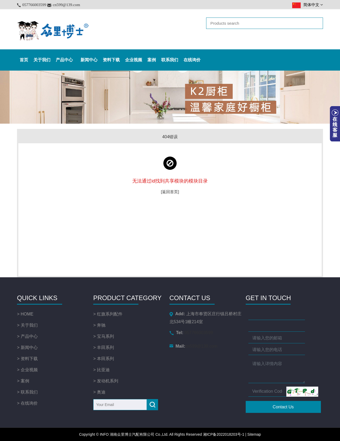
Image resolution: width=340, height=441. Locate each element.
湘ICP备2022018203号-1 (223, 434)
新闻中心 (88, 60)
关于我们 (41, 60)
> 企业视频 (27, 370)
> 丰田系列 (103, 347)
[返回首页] (170, 191)
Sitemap (254, 434)
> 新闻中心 (27, 347)
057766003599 (34, 5)
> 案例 (23, 381)
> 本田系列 (103, 358)
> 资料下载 (27, 358)
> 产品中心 (27, 336)
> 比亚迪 (101, 370)
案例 (151, 60)
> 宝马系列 (103, 336)
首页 (24, 60)
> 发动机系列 (105, 381)
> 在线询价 (27, 403)
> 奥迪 (99, 392)
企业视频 (133, 60)
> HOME (25, 314)
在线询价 (192, 60)
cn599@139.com (66, 5)
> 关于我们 (27, 325)
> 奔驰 (99, 325)
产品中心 (65, 60)
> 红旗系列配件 (107, 314)
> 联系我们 (27, 392)
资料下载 (111, 60)
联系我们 (169, 60)
